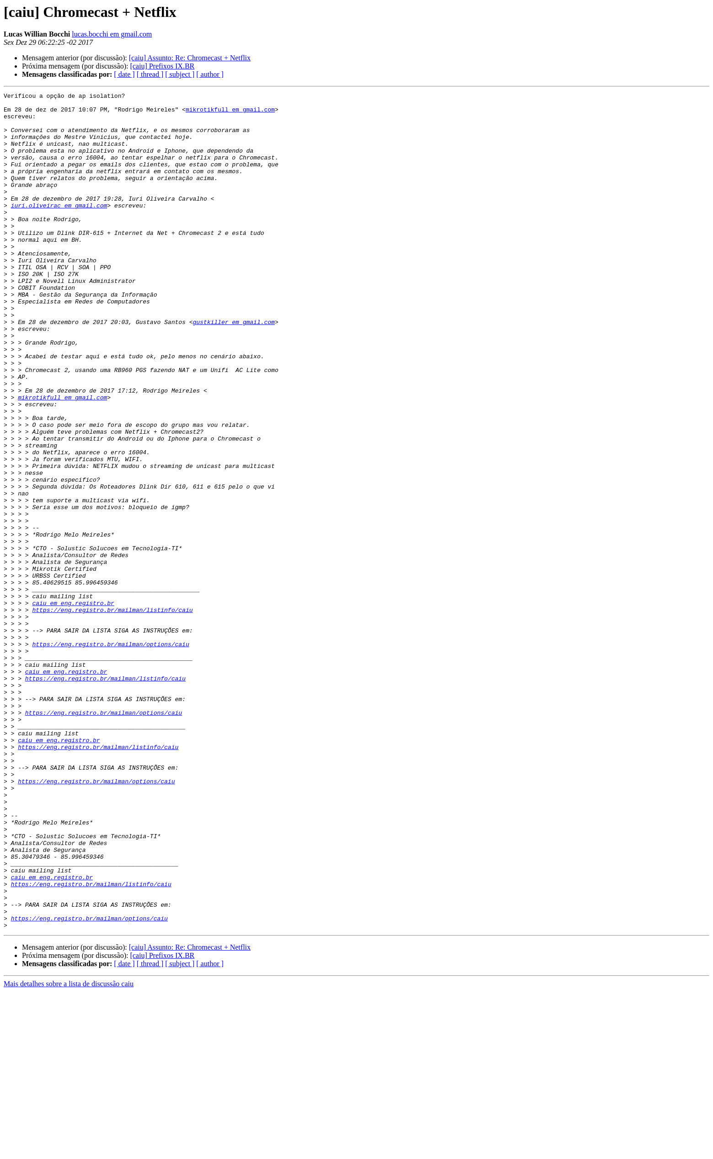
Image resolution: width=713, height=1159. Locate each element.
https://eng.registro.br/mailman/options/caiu (110, 755)
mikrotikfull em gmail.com (230, 113)
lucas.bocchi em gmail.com (112, 34)
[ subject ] (179, 74)
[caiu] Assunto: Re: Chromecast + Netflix (190, 58)
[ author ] (210, 74)
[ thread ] (150, 74)
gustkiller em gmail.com (233, 368)
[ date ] (124, 74)
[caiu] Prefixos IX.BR (162, 66)
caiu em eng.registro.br (73, 706)
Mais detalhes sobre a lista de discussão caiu (69, 1151)
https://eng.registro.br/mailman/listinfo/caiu (112, 714)
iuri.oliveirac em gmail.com (59, 228)
